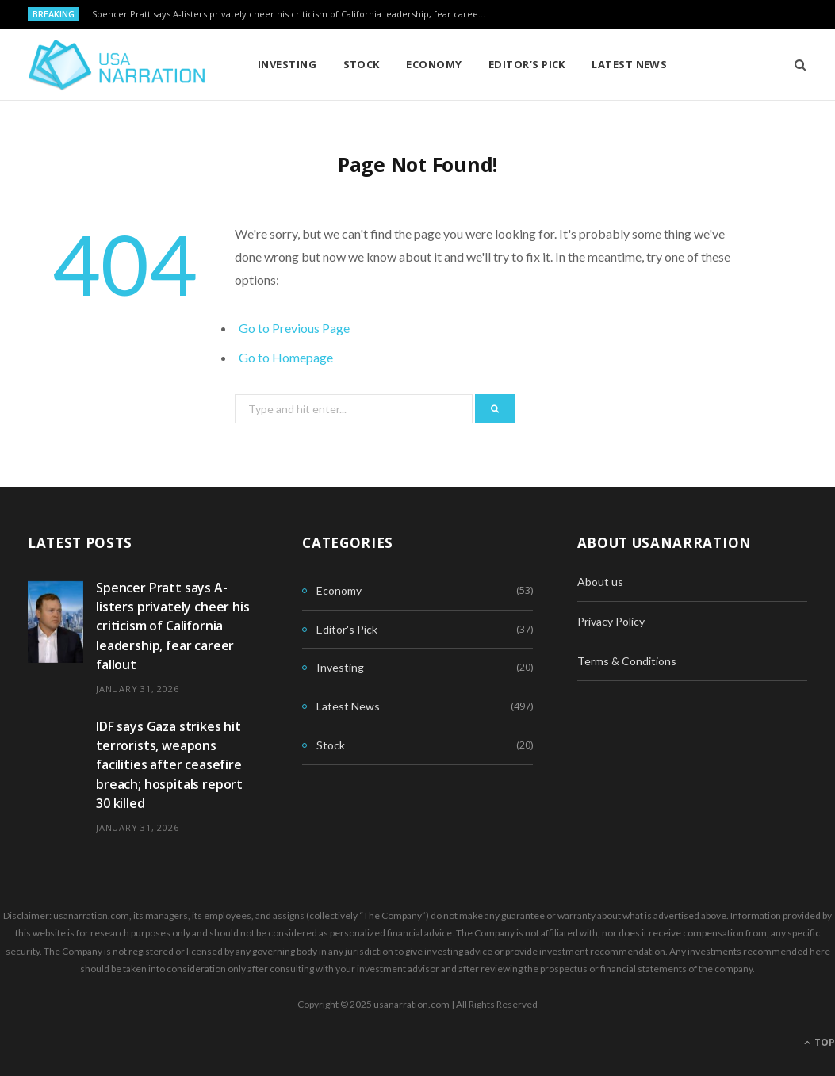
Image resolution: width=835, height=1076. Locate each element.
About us (600, 581)
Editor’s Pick (526, 64)
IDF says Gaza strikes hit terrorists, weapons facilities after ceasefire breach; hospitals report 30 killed (169, 765)
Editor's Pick (346, 629)
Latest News (629, 64)
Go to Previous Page (294, 327)
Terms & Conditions (626, 661)
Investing (287, 64)
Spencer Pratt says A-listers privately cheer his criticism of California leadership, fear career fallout (294, 14)
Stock (361, 64)
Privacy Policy (611, 621)
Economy (434, 64)
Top (819, 1042)
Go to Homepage (286, 357)
